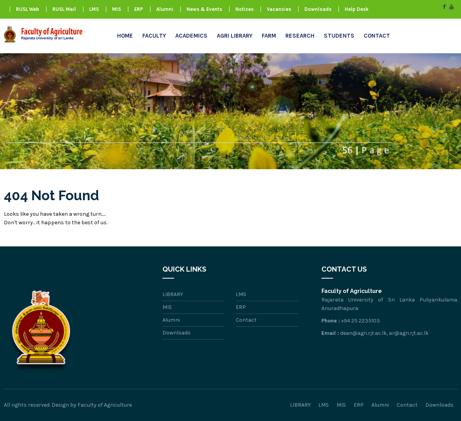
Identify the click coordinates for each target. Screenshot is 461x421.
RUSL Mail (64, 9)
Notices (244, 9)
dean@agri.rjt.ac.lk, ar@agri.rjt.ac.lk (384, 333)
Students (339, 35)
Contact (377, 35)
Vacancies (279, 9)
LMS (94, 9)
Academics (191, 35)
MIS (116, 9)
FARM (269, 35)
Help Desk (356, 9)
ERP (138, 9)
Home (125, 35)
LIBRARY (172, 294)
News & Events (204, 9)
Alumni (164, 9)
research (299, 35)
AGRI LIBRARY (234, 35)
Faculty (154, 35)
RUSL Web (27, 9)
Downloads (318, 9)
